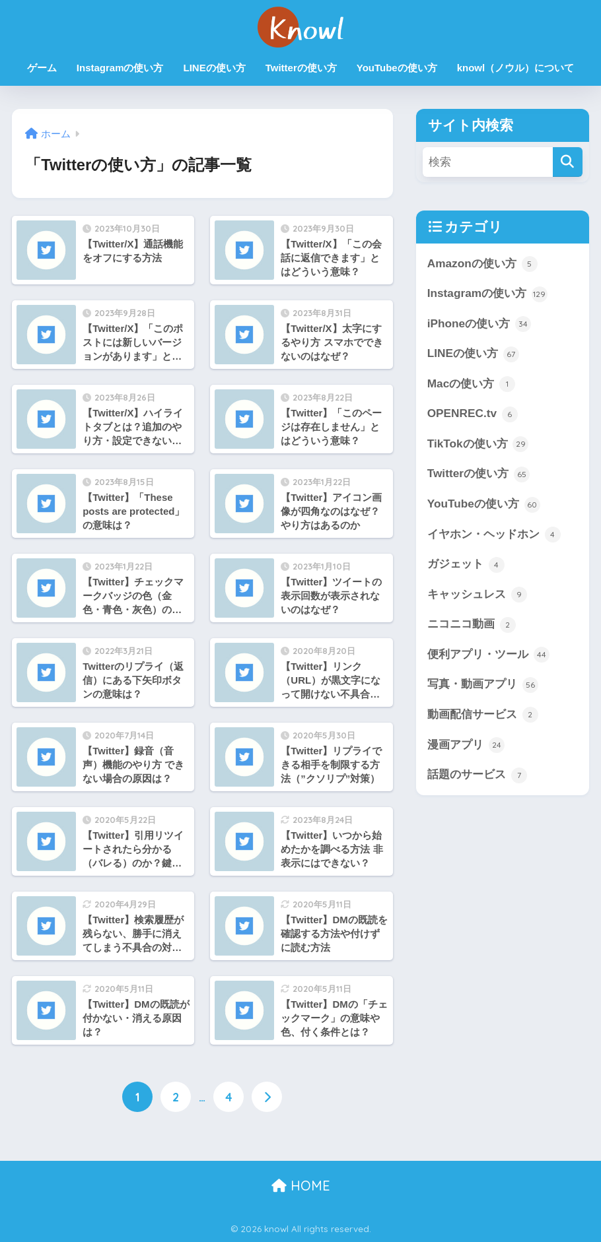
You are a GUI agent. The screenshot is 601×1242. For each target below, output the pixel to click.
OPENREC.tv (472, 414)
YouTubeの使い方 (397, 67)
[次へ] (267, 1097)
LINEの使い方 (215, 67)
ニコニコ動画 (471, 625)
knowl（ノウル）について (516, 67)
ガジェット (466, 565)
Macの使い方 (471, 384)
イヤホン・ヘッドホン (494, 534)
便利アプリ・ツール (488, 655)
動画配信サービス (482, 715)
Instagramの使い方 (120, 67)
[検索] (568, 162)
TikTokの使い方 (478, 444)
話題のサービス (477, 775)
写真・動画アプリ (482, 685)
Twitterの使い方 (301, 67)
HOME (300, 1185)
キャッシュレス (477, 595)
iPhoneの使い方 (479, 324)
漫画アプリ (466, 745)
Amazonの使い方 (482, 264)
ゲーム (42, 67)
